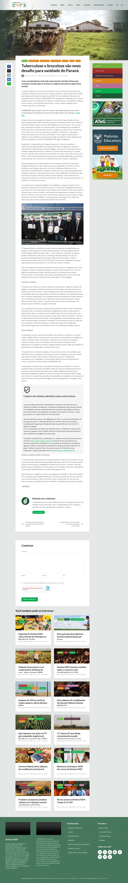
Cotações (87, 5)
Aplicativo (71, 840)
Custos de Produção (25, 688)
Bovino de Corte (34, 61)
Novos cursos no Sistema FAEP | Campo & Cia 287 (69, 801)
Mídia (62, 5)
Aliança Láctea (103, 828)
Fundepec (102, 840)
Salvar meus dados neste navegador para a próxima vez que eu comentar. (44, 583)
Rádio (67, 688)
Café (66, 652)
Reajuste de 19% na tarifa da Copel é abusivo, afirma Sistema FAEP (32, 703)
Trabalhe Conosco (74, 848)
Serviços (22, 622)
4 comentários (36, 705)
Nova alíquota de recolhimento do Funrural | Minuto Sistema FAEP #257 (70, 703)
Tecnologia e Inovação (77, 619)
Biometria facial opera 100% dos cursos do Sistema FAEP (71, 768)
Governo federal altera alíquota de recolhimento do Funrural (32, 769)
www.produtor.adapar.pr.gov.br (40, 441)
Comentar (56, 75)
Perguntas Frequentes (75, 828)
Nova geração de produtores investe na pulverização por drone (71, 637)
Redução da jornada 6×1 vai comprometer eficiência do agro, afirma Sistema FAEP (32, 670)
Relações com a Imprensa (30, 75)
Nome (24, 575)
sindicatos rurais (18, 858)
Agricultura (23, 652)
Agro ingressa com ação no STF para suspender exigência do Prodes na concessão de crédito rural (31, 738)
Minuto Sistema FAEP (72, 685)
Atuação (25, 61)
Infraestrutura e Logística (72, 718)
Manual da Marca (73, 836)
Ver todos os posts (38, 512)
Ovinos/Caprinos (55, 61)
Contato (110, 5)
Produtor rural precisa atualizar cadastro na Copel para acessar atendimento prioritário (32, 804)
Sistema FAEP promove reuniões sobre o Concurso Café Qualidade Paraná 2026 (71, 670)
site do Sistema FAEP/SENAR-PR (63, 450)
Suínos (78, 61)
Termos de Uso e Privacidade (77, 852)
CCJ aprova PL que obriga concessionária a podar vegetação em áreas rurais (70, 736)
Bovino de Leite (45, 61)
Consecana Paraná (105, 832)
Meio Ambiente (39, 718)
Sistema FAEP (99, 5)
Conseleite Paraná (105, 836)
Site (64, 575)
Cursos (70, 5)
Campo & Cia (68, 785)
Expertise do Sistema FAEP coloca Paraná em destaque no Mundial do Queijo (32, 637)
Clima (78, 5)
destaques (25, 486)
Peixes (72, 61)
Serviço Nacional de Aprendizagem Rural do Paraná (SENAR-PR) (17, 856)
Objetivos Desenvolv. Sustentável (79, 844)
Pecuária (65, 61)
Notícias (54, 5)
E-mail (44, 575)
